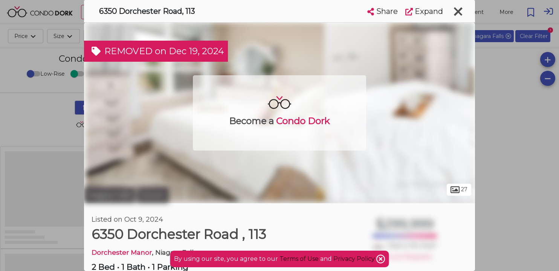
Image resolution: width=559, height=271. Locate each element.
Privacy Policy (354, 258)
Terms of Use (299, 258)
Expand (424, 11)
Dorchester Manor (122, 252)
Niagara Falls (109, 195)
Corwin (153, 195)
